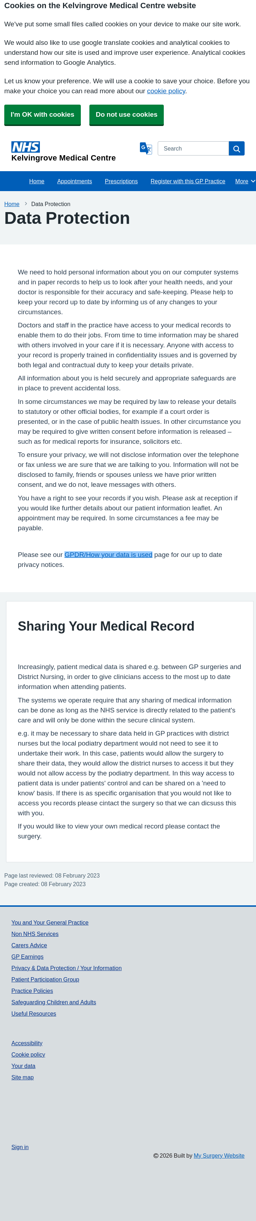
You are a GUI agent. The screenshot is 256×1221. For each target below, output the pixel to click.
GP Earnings (27, 956)
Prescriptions (121, 181)
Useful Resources (33, 1013)
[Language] (146, 148)
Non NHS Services (34, 934)
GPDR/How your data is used (108, 554)
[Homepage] (74, 151)
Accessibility (26, 1043)
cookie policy (166, 91)
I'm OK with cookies (42, 114)
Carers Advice (29, 945)
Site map (22, 1077)
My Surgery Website (219, 1155)
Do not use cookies (126, 114)
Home (37, 181)
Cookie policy (28, 1054)
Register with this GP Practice (188, 181)
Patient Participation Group (45, 979)
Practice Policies (32, 991)
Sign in (19, 1147)
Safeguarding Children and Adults (53, 1002)
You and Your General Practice (50, 922)
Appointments (74, 181)
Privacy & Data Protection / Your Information (66, 968)
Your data (23, 1066)
